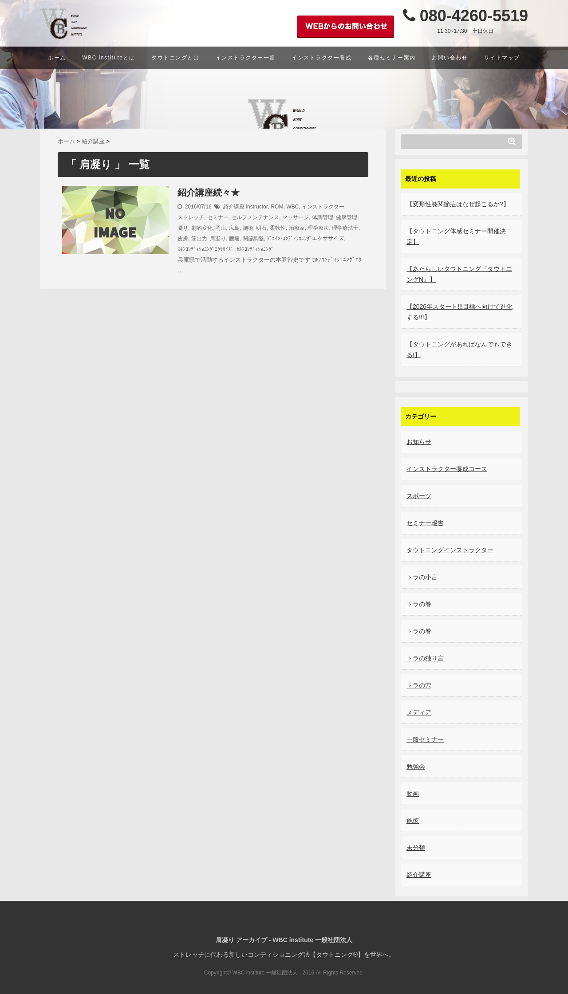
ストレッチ (191, 217)
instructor (257, 207)
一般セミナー (425, 739)
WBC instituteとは (108, 58)
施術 (248, 228)
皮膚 (183, 239)
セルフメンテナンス (255, 217)
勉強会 (415, 766)
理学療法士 (345, 228)
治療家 (297, 228)
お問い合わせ (450, 58)
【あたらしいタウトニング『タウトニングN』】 (459, 274)
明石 (261, 228)
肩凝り (218, 239)
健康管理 (346, 217)
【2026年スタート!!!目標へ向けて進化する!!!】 (459, 312)
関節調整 (253, 239)
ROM (277, 207)
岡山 (220, 228)
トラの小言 (422, 577)
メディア (418, 712)
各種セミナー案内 (392, 58)
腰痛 (234, 239)
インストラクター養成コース (446, 468)
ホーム (57, 58)
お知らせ (418, 441)
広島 (234, 228)
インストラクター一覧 (246, 58)
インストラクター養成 (321, 58)
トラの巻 (418, 604)
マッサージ (295, 217)
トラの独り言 (425, 658)
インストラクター (323, 207)
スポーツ (418, 495)
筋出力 (199, 239)
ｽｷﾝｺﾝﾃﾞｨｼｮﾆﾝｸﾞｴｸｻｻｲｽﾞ (205, 249)
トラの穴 (418, 685)
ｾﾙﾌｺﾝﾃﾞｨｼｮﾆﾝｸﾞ (255, 249)
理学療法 (318, 228)
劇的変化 (202, 228)
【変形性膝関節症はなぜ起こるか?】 (457, 204)
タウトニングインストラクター (449, 550)
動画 (412, 793)
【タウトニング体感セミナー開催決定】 (456, 236)
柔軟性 (278, 228)
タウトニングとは (175, 58)
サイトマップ (502, 58)
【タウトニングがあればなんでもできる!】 (459, 349)
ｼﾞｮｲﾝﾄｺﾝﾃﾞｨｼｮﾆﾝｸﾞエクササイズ (305, 239)
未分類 (415, 847)
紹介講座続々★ (209, 192)
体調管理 (322, 217)
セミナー (218, 217)
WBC (292, 207)
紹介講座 (234, 207)
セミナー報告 (425, 522)
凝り (183, 228)
